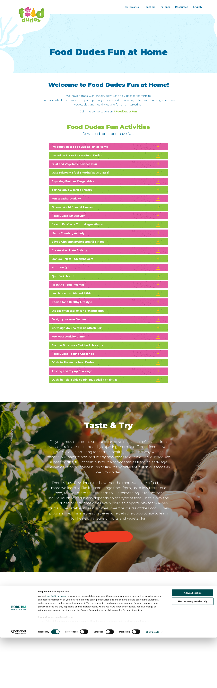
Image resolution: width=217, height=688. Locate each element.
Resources (181, 7)
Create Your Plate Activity (106, 265)
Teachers (149, 7)
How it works (131, 7)
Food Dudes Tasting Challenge (106, 384)
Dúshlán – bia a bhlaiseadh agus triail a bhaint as (106, 413)
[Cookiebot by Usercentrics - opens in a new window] (19, 682)
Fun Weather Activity (106, 206)
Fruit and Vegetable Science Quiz (106, 167)
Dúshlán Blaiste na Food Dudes (106, 394)
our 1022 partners (56, 646)
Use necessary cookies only (192, 651)
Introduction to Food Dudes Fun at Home (106, 147)
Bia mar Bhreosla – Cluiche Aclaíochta (106, 374)
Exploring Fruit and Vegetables (106, 187)
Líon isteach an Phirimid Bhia (106, 315)
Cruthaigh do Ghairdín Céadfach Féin (106, 354)
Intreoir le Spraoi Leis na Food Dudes (106, 157)
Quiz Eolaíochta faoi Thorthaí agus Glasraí (106, 177)
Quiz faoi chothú (106, 295)
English (197, 7)
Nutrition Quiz (106, 285)
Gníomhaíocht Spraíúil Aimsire (106, 216)
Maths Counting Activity (106, 246)
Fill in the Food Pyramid (106, 305)
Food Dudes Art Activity (106, 226)
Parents (165, 7)
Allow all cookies (193, 643)
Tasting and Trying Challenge (106, 404)
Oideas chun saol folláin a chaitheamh (106, 335)
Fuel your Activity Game (106, 364)
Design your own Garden (106, 344)
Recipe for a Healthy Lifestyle (106, 325)
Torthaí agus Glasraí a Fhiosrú (106, 196)
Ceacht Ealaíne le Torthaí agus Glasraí (106, 236)
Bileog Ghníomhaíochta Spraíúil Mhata (106, 256)
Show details (152, 682)
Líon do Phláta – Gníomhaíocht (106, 275)
